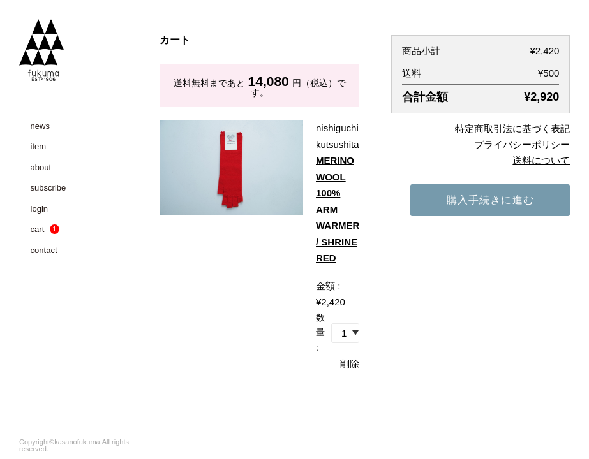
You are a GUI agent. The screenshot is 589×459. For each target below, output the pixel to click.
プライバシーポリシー (522, 144)
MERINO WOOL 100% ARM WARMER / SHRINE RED (337, 209)
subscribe (48, 188)
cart (45, 229)
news (40, 126)
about (41, 167)
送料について (541, 160)
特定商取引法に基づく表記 (512, 128)
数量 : (320, 332)
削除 (349, 363)
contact (44, 250)
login (39, 209)
